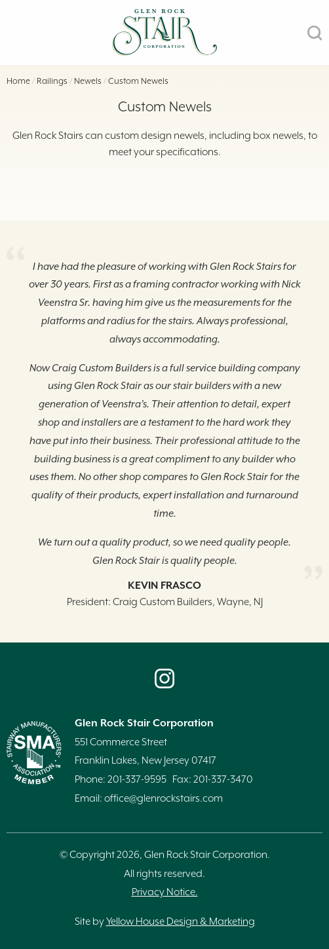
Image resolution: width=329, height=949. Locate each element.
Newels (88, 81)
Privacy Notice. (165, 892)
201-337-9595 (136, 779)
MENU (14, 33)
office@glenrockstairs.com (163, 798)
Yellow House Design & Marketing (180, 922)
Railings (52, 81)
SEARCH (314, 33)
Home (18, 81)
